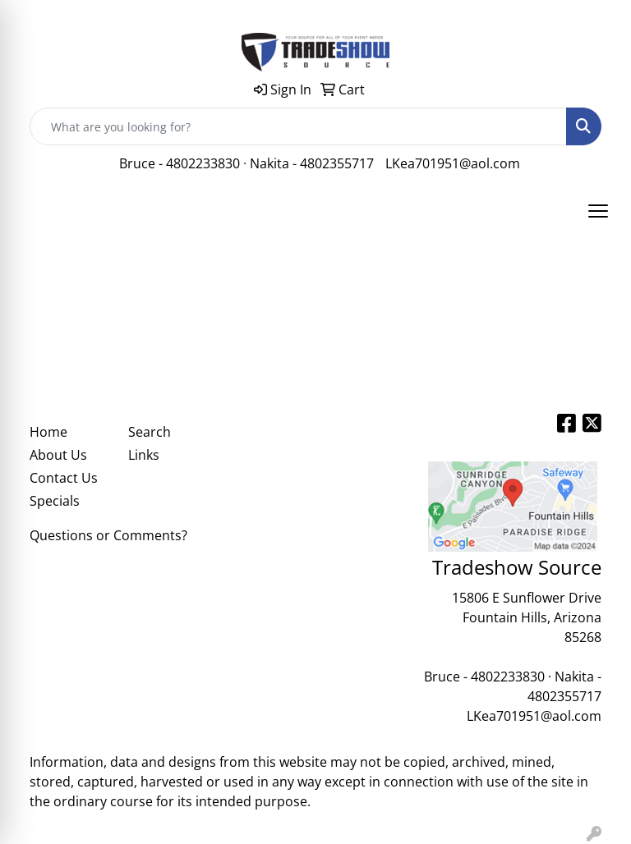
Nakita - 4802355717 (312, 163)
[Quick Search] (298, 126)
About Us (58, 455)
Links (143, 455)
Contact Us (64, 478)
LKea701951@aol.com (452, 163)
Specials (55, 501)
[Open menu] (598, 211)
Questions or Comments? (108, 535)
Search (149, 432)
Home (48, 432)
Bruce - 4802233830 (179, 163)
